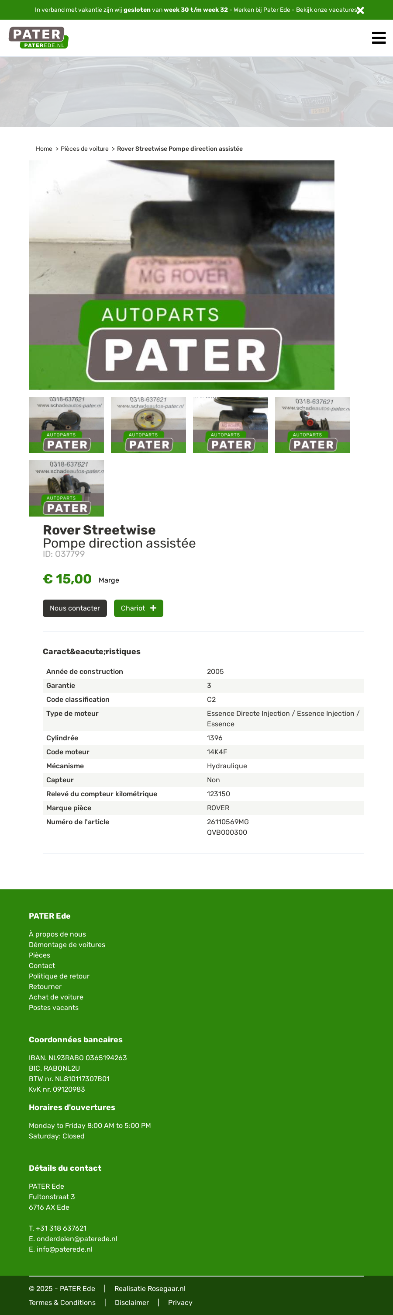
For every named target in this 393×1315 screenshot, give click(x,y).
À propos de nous (57, 934)
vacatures (343, 10)
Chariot (138, 608)
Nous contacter (75, 608)
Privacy (180, 1302)
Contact (42, 965)
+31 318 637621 (61, 1228)
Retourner (45, 986)
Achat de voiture (56, 997)
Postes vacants (54, 1007)
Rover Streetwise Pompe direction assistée (180, 149)
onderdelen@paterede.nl (77, 1239)
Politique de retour (59, 976)
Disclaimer (132, 1302)
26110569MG (228, 822)
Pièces (39, 955)
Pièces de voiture (85, 149)
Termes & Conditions (62, 1302)
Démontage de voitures (67, 944)
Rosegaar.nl (167, 1288)
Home (44, 149)
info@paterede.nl (65, 1249)
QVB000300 (227, 832)
